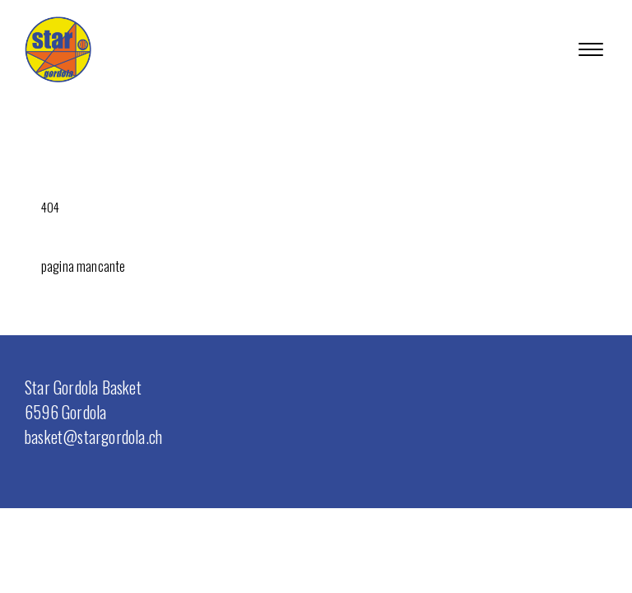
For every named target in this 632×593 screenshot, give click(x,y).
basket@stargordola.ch (93, 436)
